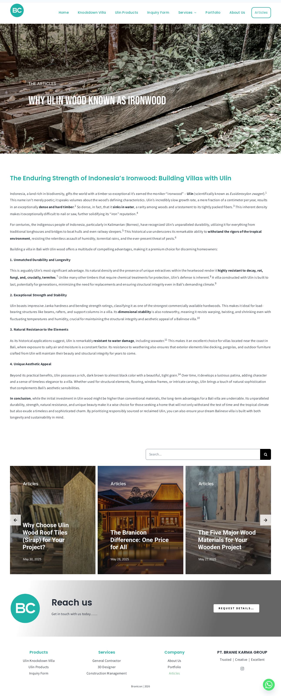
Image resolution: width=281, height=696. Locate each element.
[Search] (265, 454)
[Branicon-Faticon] (17, 5)
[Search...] (203, 454)
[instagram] (242, 668)
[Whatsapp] (269, 685)
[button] (15, 520)
